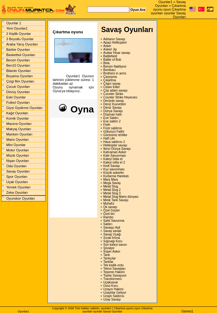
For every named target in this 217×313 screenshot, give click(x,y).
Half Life (109, 138)
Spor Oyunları (16, 176)
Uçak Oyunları (17, 182)
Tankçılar (109, 258)
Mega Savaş (112, 183)
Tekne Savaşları (114, 268)
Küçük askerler (113, 172)
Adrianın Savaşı (114, 39)
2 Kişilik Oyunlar (18, 34)
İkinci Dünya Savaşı (117, 148)
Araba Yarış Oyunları (22, 44)
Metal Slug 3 (112, 193)
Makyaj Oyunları (18, 129)
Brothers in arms (114, 73)
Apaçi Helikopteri (115, 42)
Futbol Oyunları (18, 102)
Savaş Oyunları (18, 171)
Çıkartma (109, 80)
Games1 (187, 311)
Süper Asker (111, 251)
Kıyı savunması (114, 169)
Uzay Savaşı (112, 299)
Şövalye (109, 248)
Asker (107, 46)
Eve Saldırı (111, 118)
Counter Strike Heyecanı (120, 97)
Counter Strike (113, 94)
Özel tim (109, 214)
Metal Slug (110, 186)
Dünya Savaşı (113, 111)
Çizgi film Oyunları (20, 81)
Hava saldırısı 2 (114, 142)
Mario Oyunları (17, 139)
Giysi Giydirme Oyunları (24, 108)
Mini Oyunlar (16, 145)
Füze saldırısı (112, 128)
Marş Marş (110, 179)
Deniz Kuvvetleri (114, 104)
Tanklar (108, 261)
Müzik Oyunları (17, 155)
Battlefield (110, 56)
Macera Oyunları (19, 124)
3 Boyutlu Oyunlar (19, 39)
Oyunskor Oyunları (20, 198)
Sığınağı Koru (112, 241)
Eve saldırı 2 (112, 121)
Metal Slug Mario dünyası (121, 196)
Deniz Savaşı (112, 107)
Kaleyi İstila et (113, 159)
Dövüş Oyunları (18, 92)
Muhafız (109, 203)
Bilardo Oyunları (18, 71)
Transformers (112, 279)
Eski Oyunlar (16, 97)
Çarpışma (110, 76)
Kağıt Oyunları (17, 113)
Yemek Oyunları (18, 187)
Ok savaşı (110, 207)
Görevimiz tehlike (115, 135)
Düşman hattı (112, 114)
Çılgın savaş (112, 83)
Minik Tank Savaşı (115, 200)
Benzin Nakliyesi (114, 66)
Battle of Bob (112, 59)
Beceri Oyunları (18, 60)
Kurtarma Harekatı (116, 176)
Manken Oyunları (19, 134)
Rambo (108, 217)
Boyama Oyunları (19, 76)
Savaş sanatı (112, 231)
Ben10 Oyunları (18, 65)
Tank (106, 255)
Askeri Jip (110, 49)
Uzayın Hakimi (113, 289)
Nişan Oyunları (17, 161)
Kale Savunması (114, 155)
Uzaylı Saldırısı (113, 296)
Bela (106, 63)
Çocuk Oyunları (18, 86)
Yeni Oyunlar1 (17, 28)
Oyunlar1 (166, 2)
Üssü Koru (110, 285)
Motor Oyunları (17, 150)
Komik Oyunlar (17, 118)
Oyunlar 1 (13, 23)
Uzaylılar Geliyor (114, 292)
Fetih (106, 124)
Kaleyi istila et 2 (114, 162)
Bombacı (109, 70)
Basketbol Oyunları (20, 55)
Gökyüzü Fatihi (113, 131)
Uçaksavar (110, 282)
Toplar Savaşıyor (114, 275)
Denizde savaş (113, 100)
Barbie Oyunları (18, 49)
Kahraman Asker (114, 152)
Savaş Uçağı (112, 234)
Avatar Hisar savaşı (117, 53)
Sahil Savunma (113, 220)
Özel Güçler (111, 210)
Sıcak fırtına (111, 237)
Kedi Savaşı (111, 166)
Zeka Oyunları (17, 192)
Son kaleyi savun (115, 244)
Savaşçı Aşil (111, 227)
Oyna (76, 109)
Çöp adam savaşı (115, 90)
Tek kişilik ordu (113, 265)
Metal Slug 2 (112, 190)
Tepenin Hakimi (114, 272)
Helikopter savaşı (115, 145)
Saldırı (107, 224)
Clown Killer (111, 87)
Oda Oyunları (16, 166)
